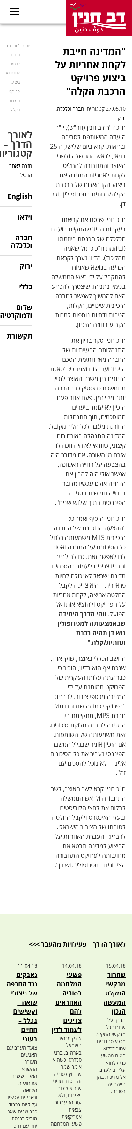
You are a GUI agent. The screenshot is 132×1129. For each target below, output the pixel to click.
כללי (25, 286)
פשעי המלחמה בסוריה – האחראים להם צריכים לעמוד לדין (67, 1002)
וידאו (25, 217)
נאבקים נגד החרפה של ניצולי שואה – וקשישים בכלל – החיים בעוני (22, 1006)
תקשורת (19, 336)
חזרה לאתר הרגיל (20, 170)
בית (29, 45)
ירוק (122, 117)
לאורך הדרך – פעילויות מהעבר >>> (77, 944)
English (20, 196)
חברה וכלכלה (70, 108)
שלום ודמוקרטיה (16, 311)
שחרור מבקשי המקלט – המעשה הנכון (113, 992)
